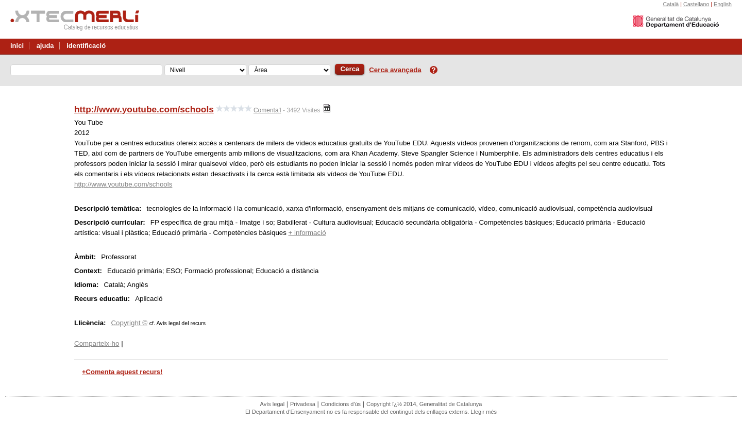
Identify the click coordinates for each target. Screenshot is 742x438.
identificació (86, 45)
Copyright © (129, 323)
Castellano (696, 4)
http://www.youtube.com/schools (144, 109)
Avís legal (272, 404)
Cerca (349, 69)
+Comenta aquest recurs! (122, 372)
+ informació (307, 233)
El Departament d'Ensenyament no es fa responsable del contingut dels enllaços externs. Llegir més (371, 412)
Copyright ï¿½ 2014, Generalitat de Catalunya (424, 404)
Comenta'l (267, 110)
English (723, 4)
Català (671, 4)
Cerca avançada (395, 70)
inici (17, 45)
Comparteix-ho (96, 343)
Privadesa (302, 404)
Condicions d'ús (341, 404)
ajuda (45, 45)
